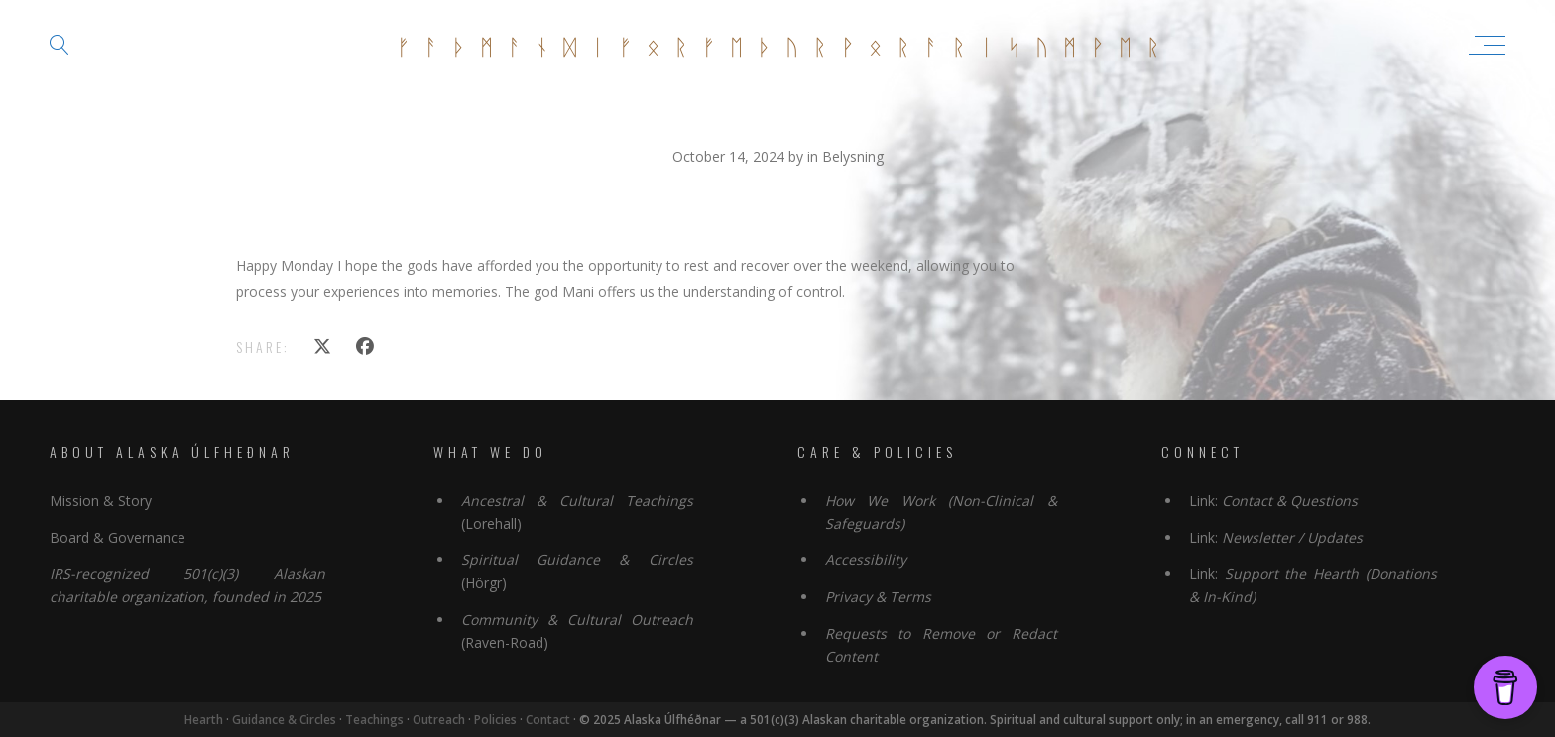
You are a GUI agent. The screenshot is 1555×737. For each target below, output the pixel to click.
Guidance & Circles (284, 719)
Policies (496, 719)
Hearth (203, 719)
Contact (549, 719)
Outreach (439, 719)
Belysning (853, 156)
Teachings (374, 719)
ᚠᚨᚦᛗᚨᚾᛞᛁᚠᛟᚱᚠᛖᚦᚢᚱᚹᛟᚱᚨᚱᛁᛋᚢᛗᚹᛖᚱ (785, 45)
